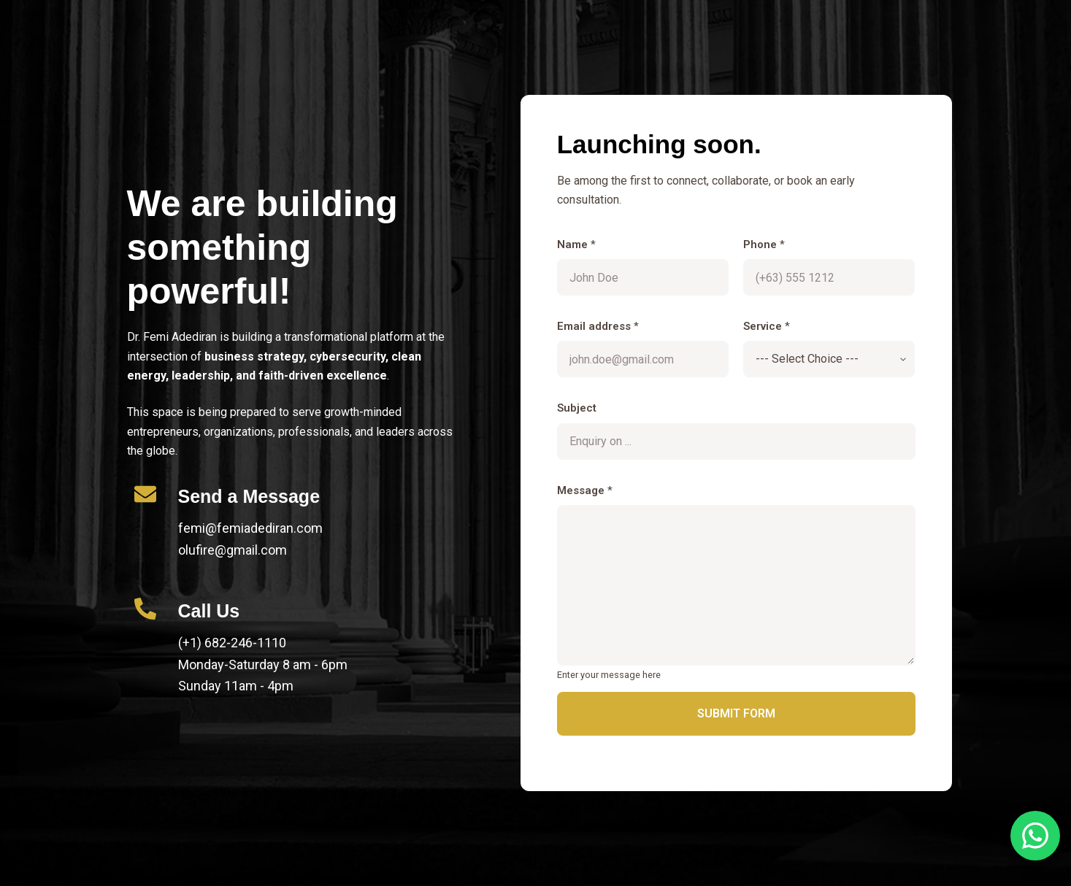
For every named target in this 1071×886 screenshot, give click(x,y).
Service (766, 326)
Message (585, 490)
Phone (764, 244)
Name (576, 244)
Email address (598, 326)
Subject (576, 408)
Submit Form (736, 713)
